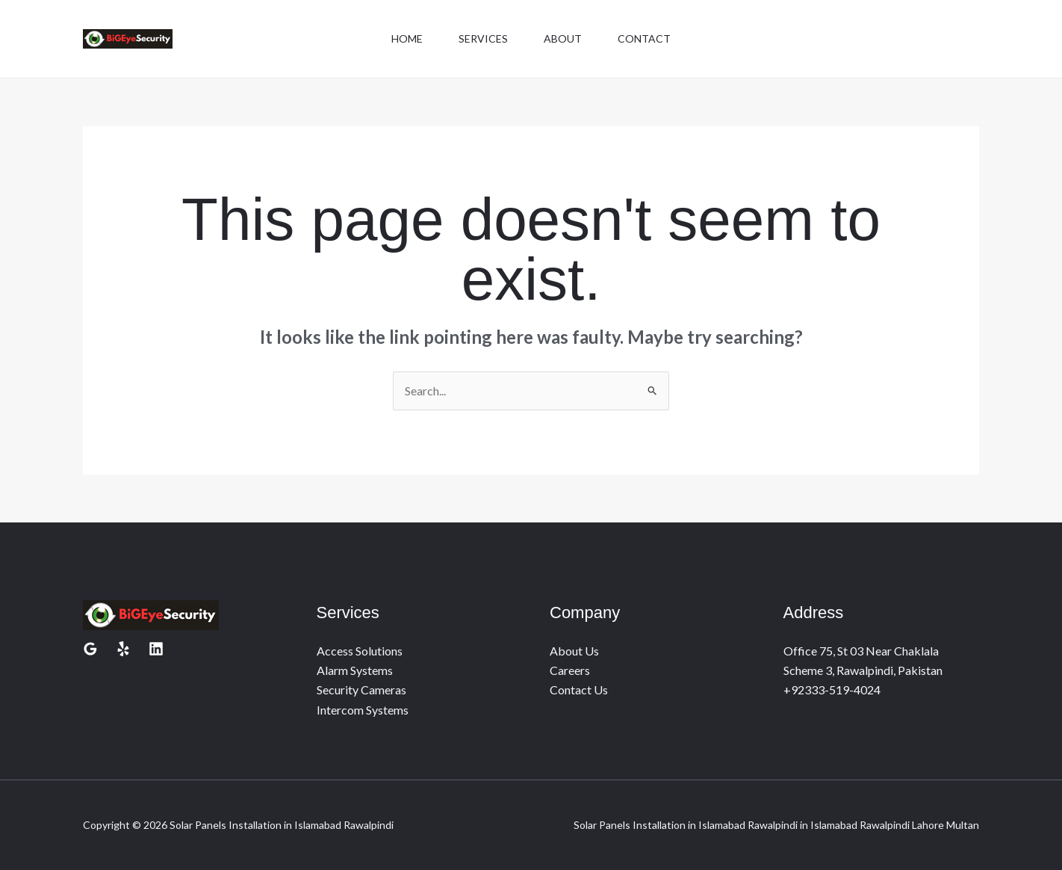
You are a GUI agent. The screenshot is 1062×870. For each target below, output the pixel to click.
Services (483, 38)
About (563, 38)
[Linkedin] (156, 648)
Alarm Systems (355, 670)
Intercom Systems (363, 710)
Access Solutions (360, 651)
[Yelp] (123, 648)
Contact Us (579, 689)
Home (407, 38)
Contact (644, 38)
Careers (570, 670)
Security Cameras (361, 689)
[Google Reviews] (90, 648)
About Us (574, 651)
